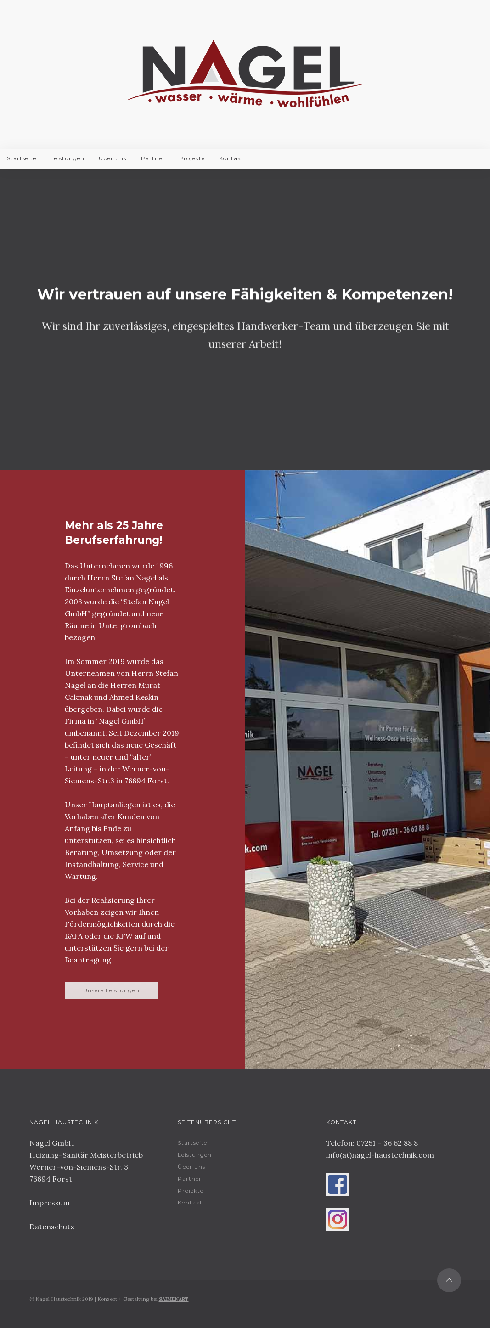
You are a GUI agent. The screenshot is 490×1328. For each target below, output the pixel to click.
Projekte (192, 158)
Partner (153, 158)
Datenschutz (51, 1226)
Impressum (49, 1202)
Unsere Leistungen (111, 990)
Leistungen (67, 158)
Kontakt (231, 158)
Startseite (21, 158)
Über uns (112, 158)
